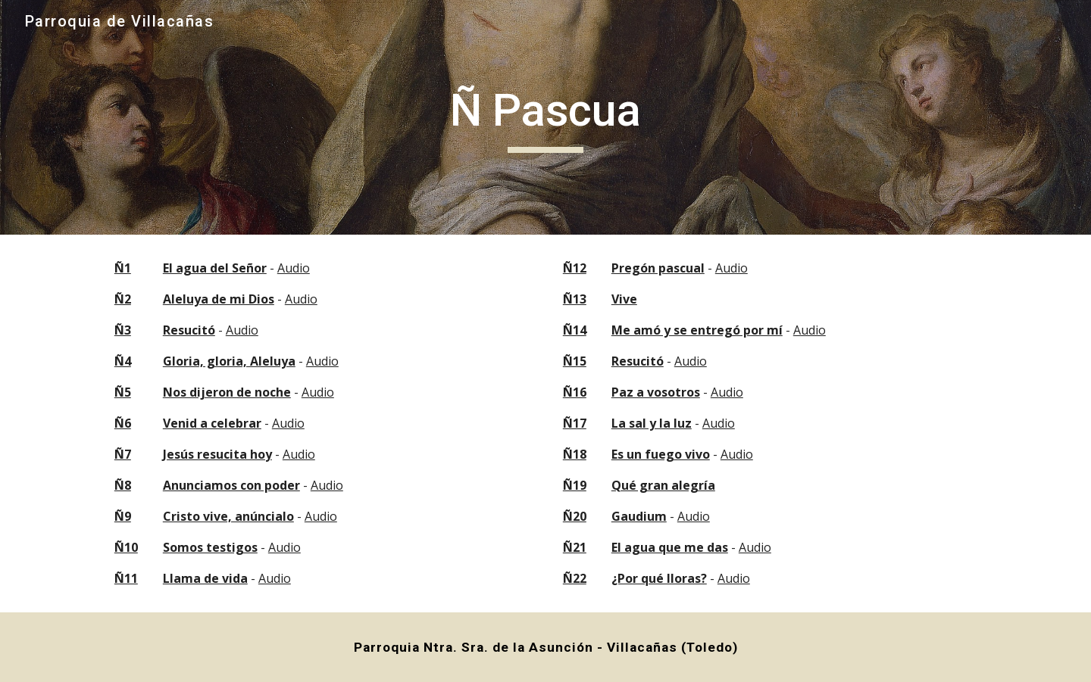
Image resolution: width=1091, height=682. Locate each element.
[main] (545, 117)
